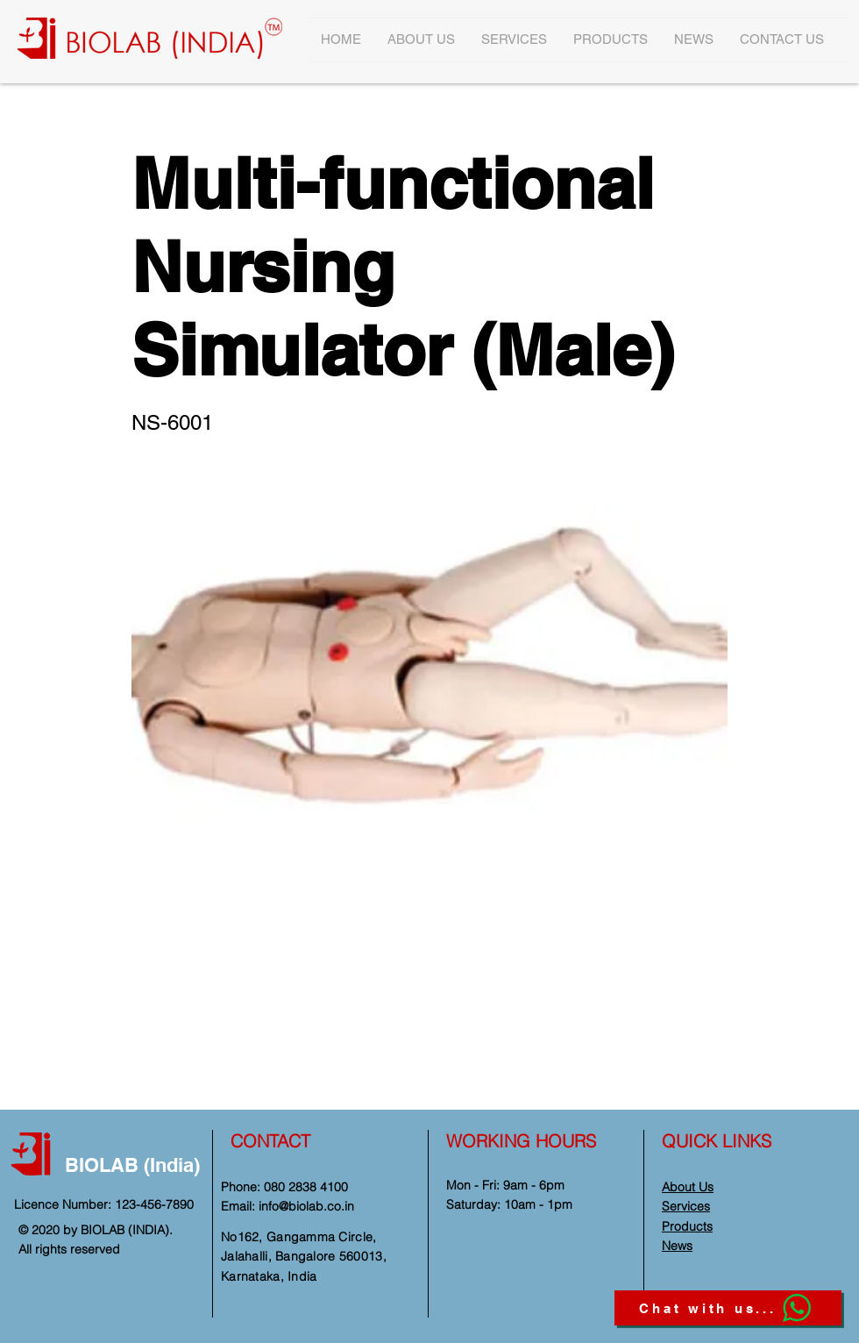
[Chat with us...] (727, 1307)
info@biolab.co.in (306, 1206)
